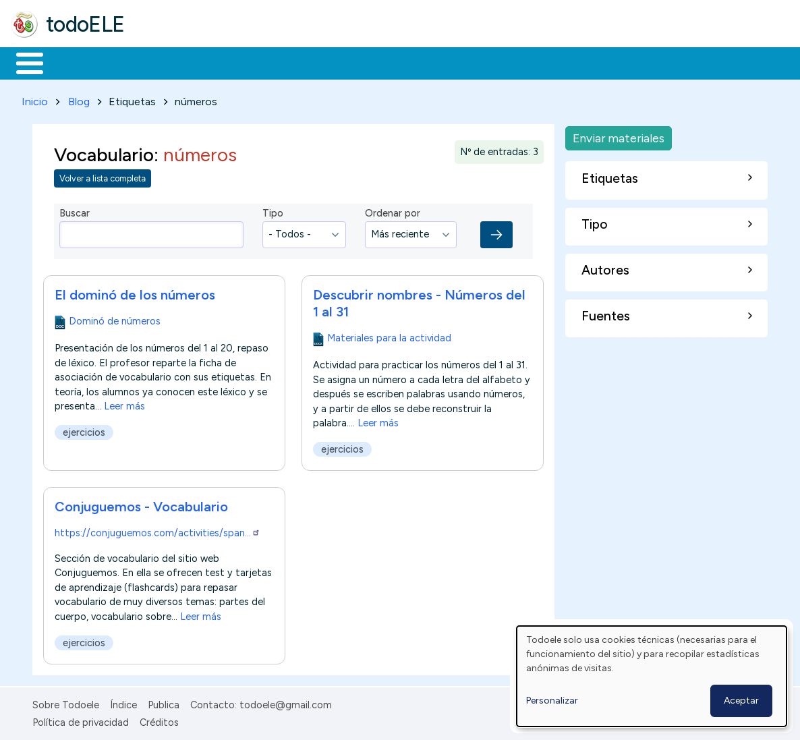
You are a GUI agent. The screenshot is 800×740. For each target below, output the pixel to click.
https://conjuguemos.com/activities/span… (157, 530)
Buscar (554, 62)
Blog (79, 98)
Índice (123, 702)
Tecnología (403, 62)
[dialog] (652, 676)
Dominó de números (115, 318)
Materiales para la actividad (389, 335)
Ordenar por (392, 211)
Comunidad (493, 62)
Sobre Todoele (65, 702)
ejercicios (84, 430)
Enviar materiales (618, 135)
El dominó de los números (135, 292)
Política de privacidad (80, 720)
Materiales (76, 62)
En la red (319, 62)
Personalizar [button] (552, 700)
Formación (163, 62)
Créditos (159, 720)
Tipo (272, 211)
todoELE (85, 24)
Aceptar (741, 700)
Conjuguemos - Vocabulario (141, 504)
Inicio (22, 62)
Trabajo (243, 62)
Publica (163, 702)
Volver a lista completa (102, 176)
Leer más (124, 403)
